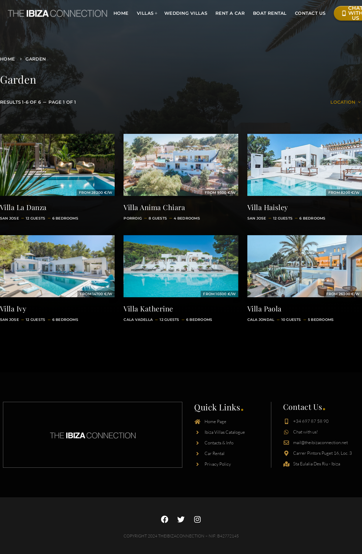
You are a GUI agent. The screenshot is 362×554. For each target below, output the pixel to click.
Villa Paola (264, 308)
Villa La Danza (23, 207)
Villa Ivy (13, 308)
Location (346, 102)
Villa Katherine (148, 308)
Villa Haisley (267, 207)
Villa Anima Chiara (154, 207)
